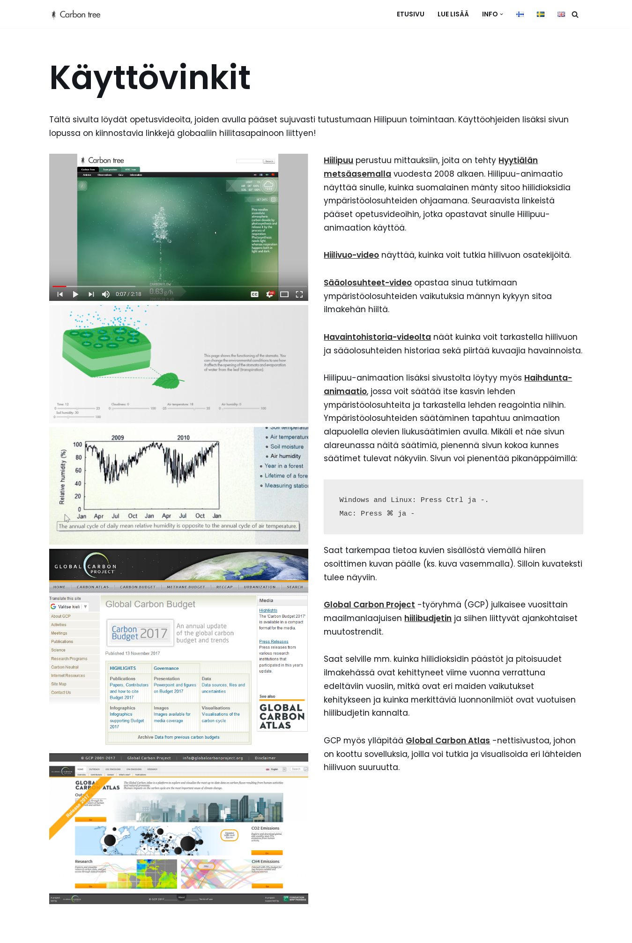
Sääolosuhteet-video (368, 283)
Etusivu (410, 14)
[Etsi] (575, 14)
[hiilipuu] (79, 14)
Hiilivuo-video (351, 256)
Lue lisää (453, 14)
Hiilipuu (339, 160)
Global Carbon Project (370, 621)
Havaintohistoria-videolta (377, 338)
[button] (501, 14)
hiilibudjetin (429, 634)
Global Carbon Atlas (449, 757)
